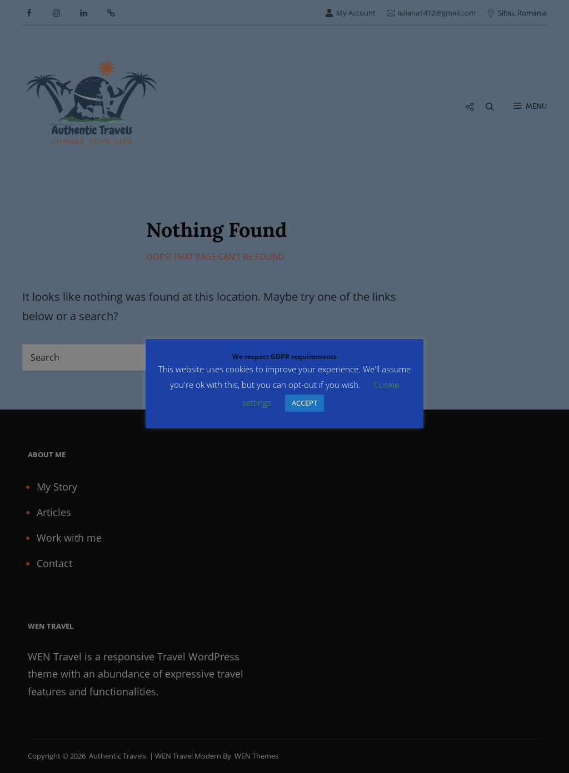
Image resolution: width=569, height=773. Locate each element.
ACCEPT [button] (304, 403)
